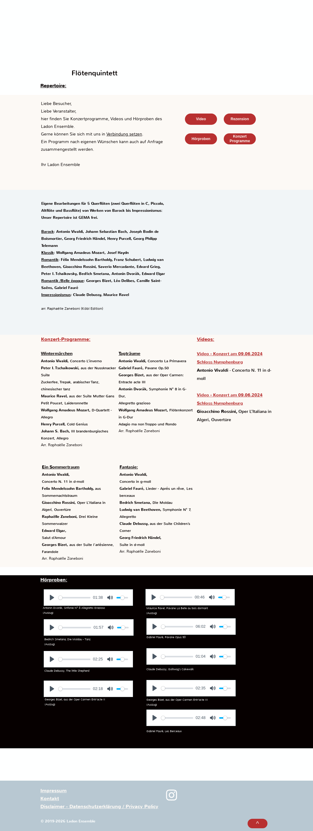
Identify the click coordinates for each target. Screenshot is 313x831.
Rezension (239, 119)
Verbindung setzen (124, 134)
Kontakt (49, 798)
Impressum (53, 790)
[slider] (74, 598)
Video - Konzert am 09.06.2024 (230, 354)
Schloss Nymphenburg (220, 362)
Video (201, 119)
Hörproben (201, 139)
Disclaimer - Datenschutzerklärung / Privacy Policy (99, 806)
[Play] (52, 597)
